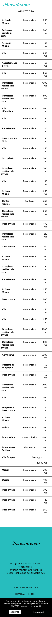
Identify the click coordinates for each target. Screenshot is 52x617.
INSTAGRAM (20, 594)
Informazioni (38, 612)
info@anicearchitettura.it (25, 564)
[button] (46, 5)
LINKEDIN (31, 594)
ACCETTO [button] (15, 612)
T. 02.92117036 (25, 567)
